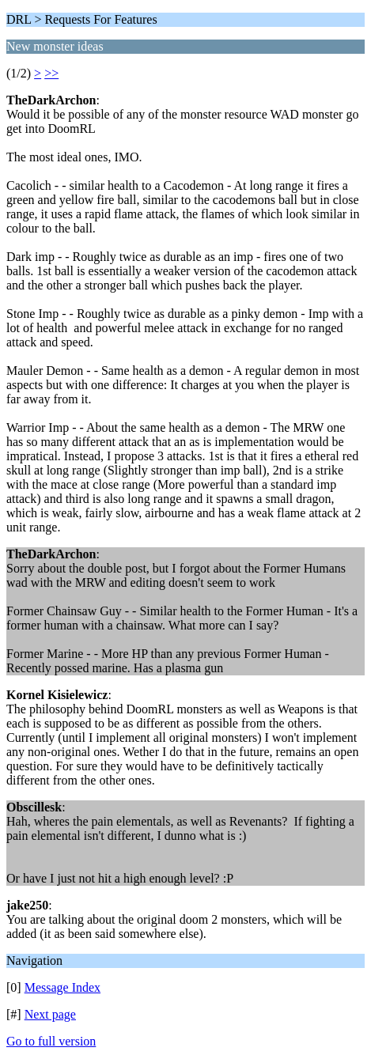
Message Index (62, 987)
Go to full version (51, 1041)
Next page (50, 1014)
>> (51, 73)
